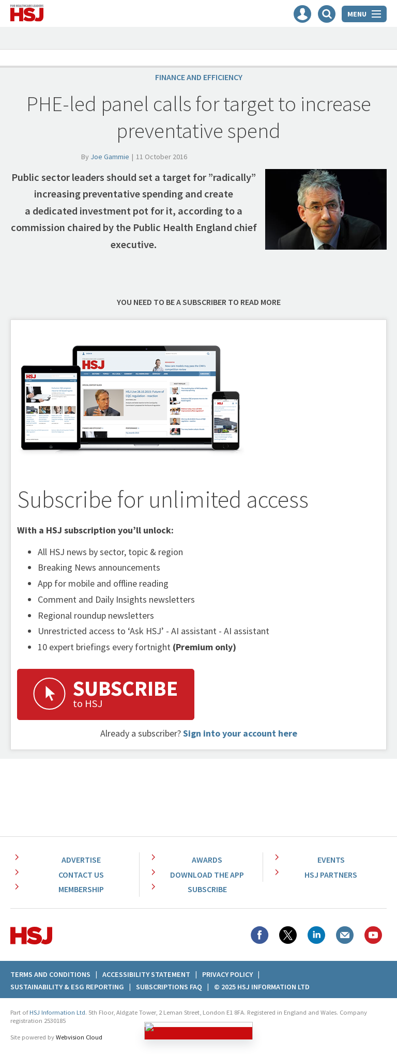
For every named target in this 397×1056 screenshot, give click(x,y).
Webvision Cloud (79, 1037)
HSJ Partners (330, 874)
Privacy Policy (227, 974)
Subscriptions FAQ (169, 986)
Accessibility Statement (146, 974)
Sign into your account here (240, 733)
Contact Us (81, 874)
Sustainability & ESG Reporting (67, 986)
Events (331, 859)
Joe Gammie (109, 156)
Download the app (207, 874)
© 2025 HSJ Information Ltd (262, 986)
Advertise (81, 859)
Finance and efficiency (198, 77)
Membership (81, 889)
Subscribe (207, 889)
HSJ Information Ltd (57, 1012)
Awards (207, 859)
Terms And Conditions (50, 974)
